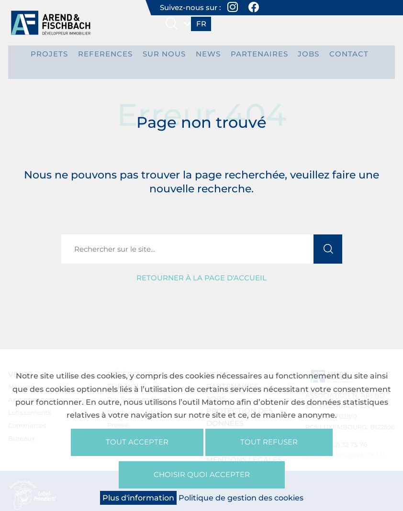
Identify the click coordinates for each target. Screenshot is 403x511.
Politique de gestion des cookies (241, 497)
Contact (335, 57)
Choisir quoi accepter (202, 473)
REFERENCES (112, 57)
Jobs (298, 57)
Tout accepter (137, 438)
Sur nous (166, 57)
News (206, 57)
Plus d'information (138, 497)
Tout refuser (269, 438)
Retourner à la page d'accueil (201, 268)
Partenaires (253, 57)
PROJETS (61, 57)
